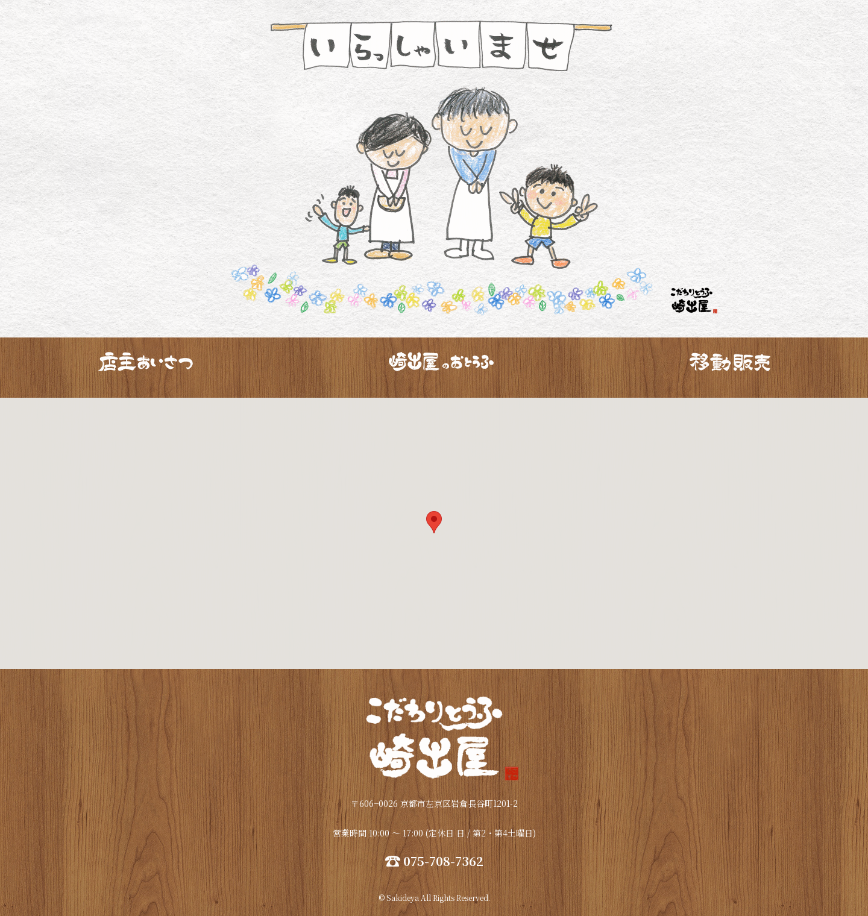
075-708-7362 (443, 861)
